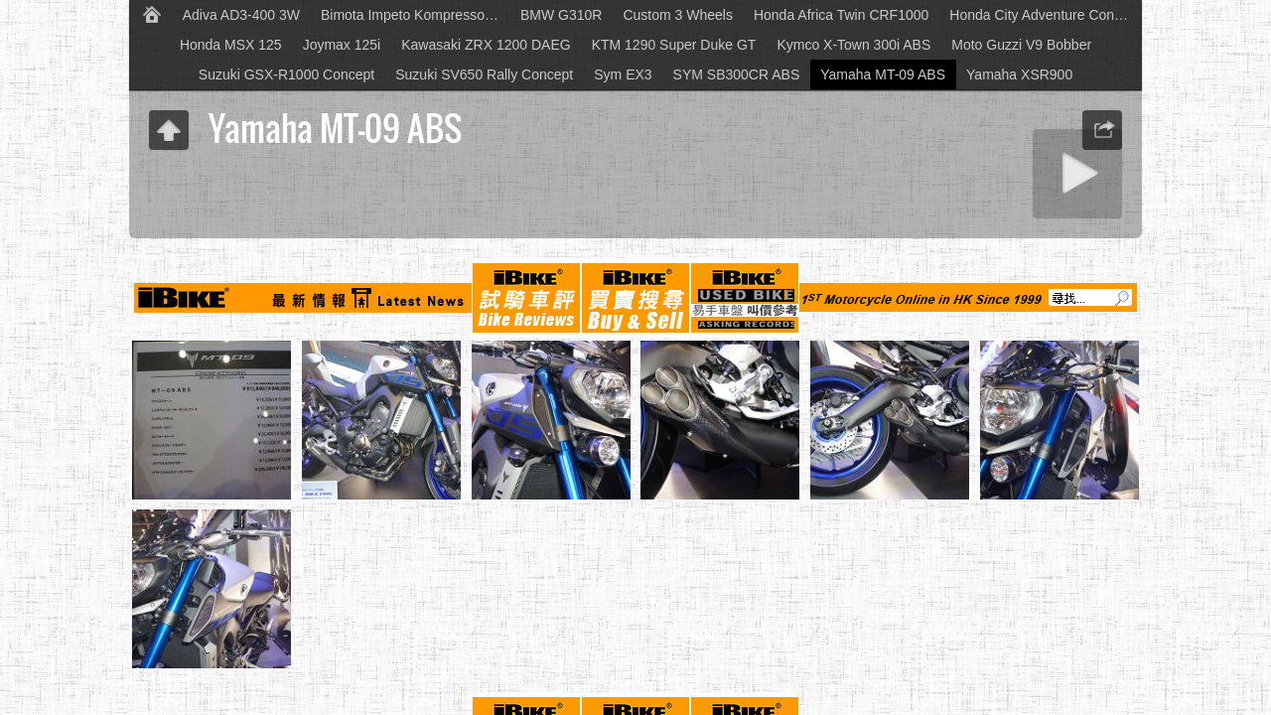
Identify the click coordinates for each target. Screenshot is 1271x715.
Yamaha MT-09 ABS (882, 74)
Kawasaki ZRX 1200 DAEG (485, 45)
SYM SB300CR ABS (736, 74)
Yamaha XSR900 (1019, 74)
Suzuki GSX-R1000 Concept (286, 74)
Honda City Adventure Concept (1044, 15)
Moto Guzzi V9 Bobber (1021, 45)
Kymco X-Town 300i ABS (853, 45)
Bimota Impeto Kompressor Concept (415, 15)
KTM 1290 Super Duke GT (674, 45)
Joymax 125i (342, 45)
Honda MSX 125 (231, 45)
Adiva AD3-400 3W (241, 15)
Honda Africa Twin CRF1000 (841, 15)
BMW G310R (561, 15)
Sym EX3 (622, 74)
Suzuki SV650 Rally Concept (484, 74)
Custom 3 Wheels (677, 15)
